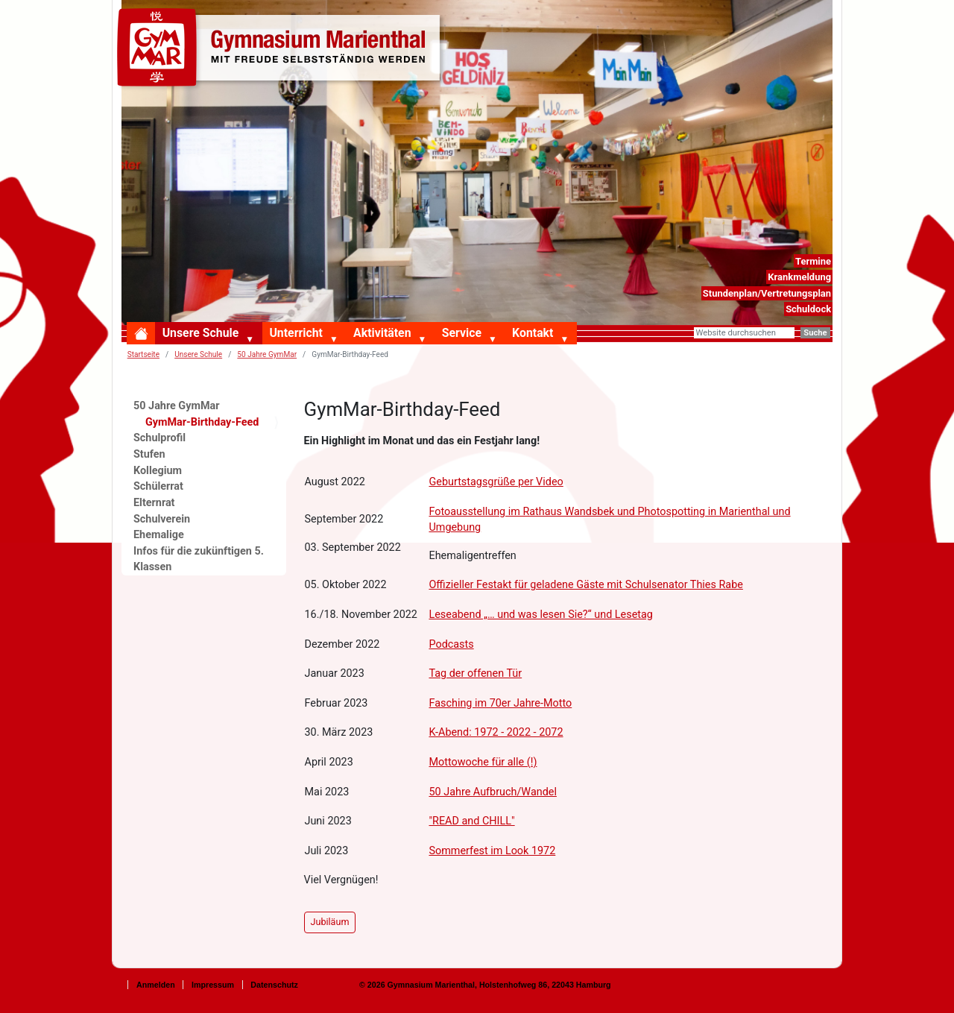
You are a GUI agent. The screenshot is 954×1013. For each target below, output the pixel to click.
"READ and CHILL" (471, 821)
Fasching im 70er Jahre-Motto (500, 703)
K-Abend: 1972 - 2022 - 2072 (496, 732)
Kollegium (157, 470)
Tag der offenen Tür (475, 673)
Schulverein (161, 519)
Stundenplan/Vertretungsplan (767, 293)
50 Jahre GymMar (267, 354)
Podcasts (451, 644)
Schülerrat (158, 486)
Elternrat (154, 502)
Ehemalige (158, 534)
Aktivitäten (382, 333)
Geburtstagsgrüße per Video (496, 482)
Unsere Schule (200, 333)
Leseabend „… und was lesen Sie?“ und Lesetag (540, 614)
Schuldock (808, 309)
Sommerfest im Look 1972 (492, 851)
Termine (813, 261)
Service (461, 333)
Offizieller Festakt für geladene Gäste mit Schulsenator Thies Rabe (585, 584)
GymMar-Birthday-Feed (202, 422)
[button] (252, 340)
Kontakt (532, 333)
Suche (815, 333)
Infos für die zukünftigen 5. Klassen (198, 559)
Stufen (149, 454)
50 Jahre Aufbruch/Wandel (492, 792)
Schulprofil (159, 438)
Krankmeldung (799, 277)
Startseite (143, 354)
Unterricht (295, 333)
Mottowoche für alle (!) (483, 762)
